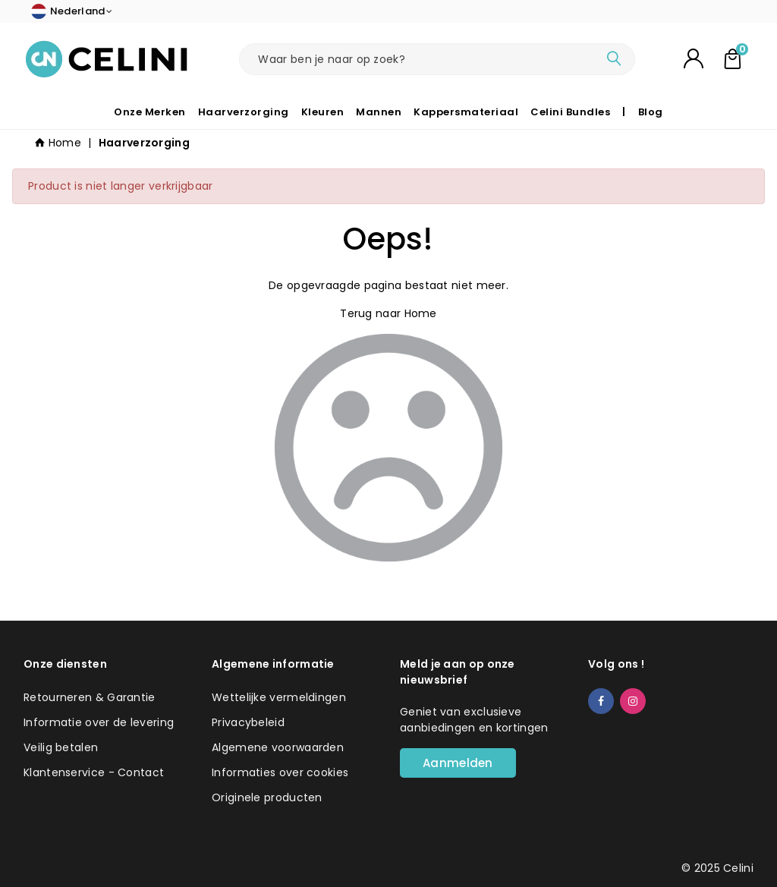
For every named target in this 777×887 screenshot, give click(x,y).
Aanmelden (458, 763)
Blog (650, 112)
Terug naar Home (388, 313)
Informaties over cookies (280, 772)
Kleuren (322, 112)
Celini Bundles (570, 112)
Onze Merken (150, 112)
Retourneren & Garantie (90, 697)
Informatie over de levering (99, 722)
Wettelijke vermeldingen (279, 697)
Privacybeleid (248, 722)
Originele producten (267, 797)
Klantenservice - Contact (94, 772)
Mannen (378, 112)
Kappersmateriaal (466, 112)
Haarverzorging (243, 112)
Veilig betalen (61, 747)
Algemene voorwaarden (278, 747)
